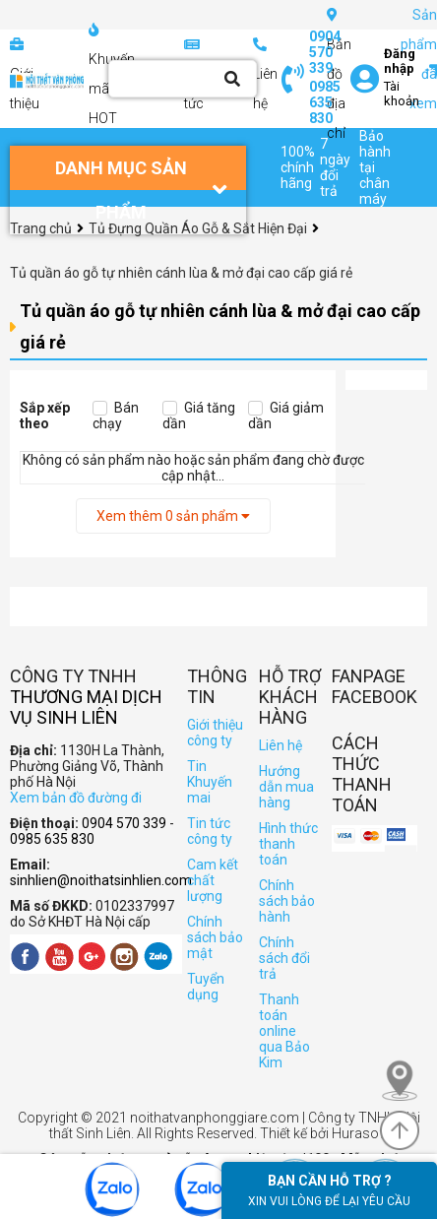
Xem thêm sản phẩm (173, 516)
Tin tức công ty (209, 831)
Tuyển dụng (205, 986)
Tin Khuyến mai (209, 781)
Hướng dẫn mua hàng (286, 786)
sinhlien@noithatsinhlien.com (101, 880)
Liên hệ (280, 745)
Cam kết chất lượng (212, 880)
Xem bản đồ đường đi (76, 797)
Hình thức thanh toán (288, 843)
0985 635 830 (325, 102)
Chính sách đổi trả (284, 958)
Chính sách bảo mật (215, 937)
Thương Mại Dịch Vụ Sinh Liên (86, 707)
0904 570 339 (325, 52)
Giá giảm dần (286, 415)
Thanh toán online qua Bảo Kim (284, 1031)
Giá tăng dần (198, 415)
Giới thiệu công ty (215, 732)
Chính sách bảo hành (287, 901)
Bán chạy (116, 415)
